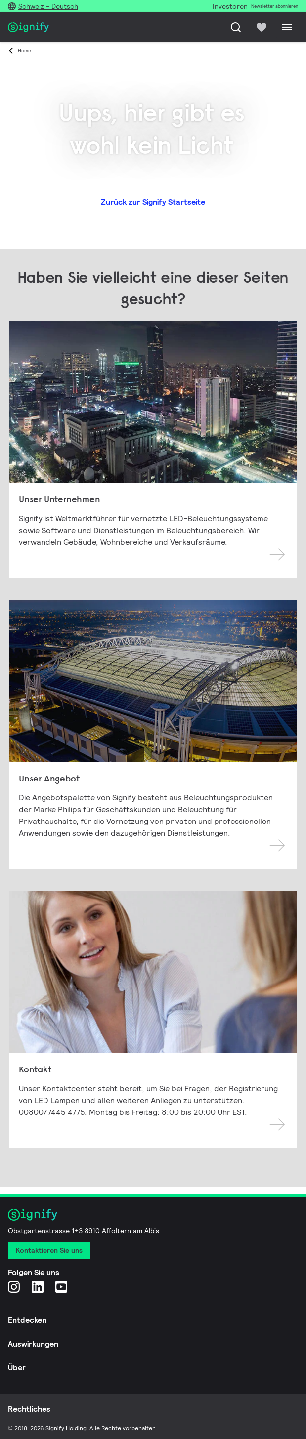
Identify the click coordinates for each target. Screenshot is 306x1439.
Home (24, 50)
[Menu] (287, 27)
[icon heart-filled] (261, 27)
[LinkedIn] (38, 1286)
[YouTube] (61, 1286)
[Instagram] (14, 1286)
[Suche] (236, 27)
